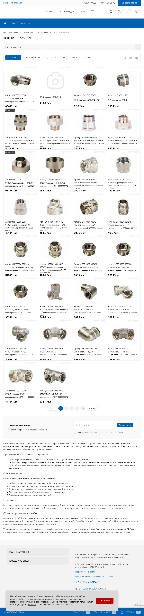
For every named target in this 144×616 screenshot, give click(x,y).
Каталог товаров (16, 23)
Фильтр (13, 58)
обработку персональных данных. (106, 432)
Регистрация (16, 3)
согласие (32, 604)
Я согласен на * (100, 432)
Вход (5, 3)
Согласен (105, 600)
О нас (82, 12)
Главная (49, 12)
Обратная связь (13, 612)
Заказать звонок (129, 3)
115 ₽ (55, 107)
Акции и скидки (67, 12)
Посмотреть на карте (85, 572)
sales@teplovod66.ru (94, 588)
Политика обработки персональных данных (95, 577)
